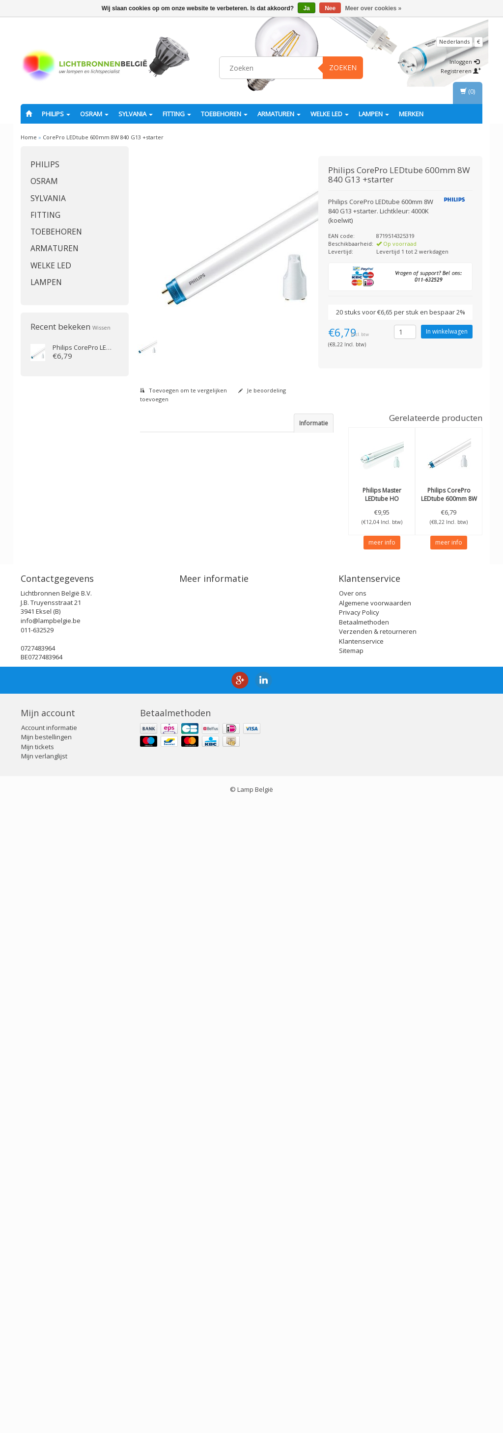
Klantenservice (361, 1271)
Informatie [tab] (313, 423)
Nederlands (454, 41)
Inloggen (464, 61)
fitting (177, 113)
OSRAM (94, 113)
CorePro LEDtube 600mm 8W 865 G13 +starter (449, 498)
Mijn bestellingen (46, 1367)
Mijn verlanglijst (44, 1386)
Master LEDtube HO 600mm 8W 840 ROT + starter (381, 502)
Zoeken (343, 67)
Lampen (374, 113)
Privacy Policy (359, 1242)
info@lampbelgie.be (51, 1250)
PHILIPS (56, 113)
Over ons (352, 1223)
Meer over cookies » (373, 8)
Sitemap (351, 1281)
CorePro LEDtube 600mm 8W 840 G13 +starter (103, 137)
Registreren (461, 71)
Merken (411, 113)
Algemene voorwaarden (375, 1232)
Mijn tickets (37, 1376)
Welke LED (329, 113)
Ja (306, 8)
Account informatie (49, 1357)
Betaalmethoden (364, 1252)
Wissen (101, 327)
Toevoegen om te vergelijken (183, 390)
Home (29, 137)
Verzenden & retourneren (378, 1261)
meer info (381, 542)
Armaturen (279, 113)
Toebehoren (224, 113)
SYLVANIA (135, 113)
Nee (330, 8)
